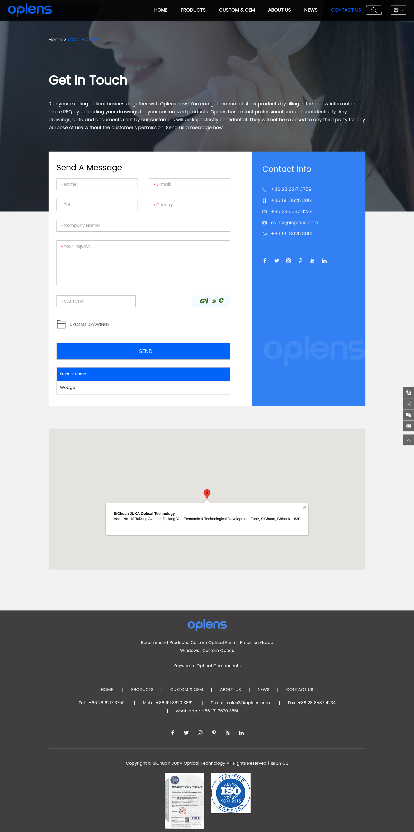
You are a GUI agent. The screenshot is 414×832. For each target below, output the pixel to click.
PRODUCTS (193, 10)
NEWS (311, 10)
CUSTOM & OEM (237, 10)
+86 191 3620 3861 (292, 234)
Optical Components (218, 665)
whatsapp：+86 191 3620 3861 (207, 711)
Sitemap (279, 763)
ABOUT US (279, 10)
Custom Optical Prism (214, 642)
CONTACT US (346, 10)
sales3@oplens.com (294, 223)
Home (160, 10)
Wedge (67, 387)
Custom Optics (218, 650)
